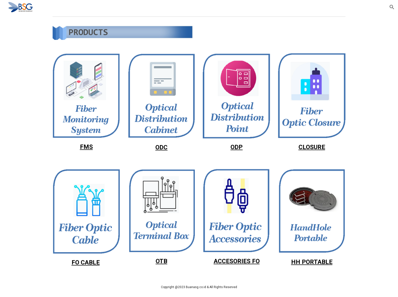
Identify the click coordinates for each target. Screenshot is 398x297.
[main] (86, 147)
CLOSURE (311, 147)
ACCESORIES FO (237, 261)
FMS (86, 146)
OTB (161, 261)
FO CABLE (86, 262)
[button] (392, 7)
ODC (161, 147)
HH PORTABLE (312, 261)
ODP (236, 147)
